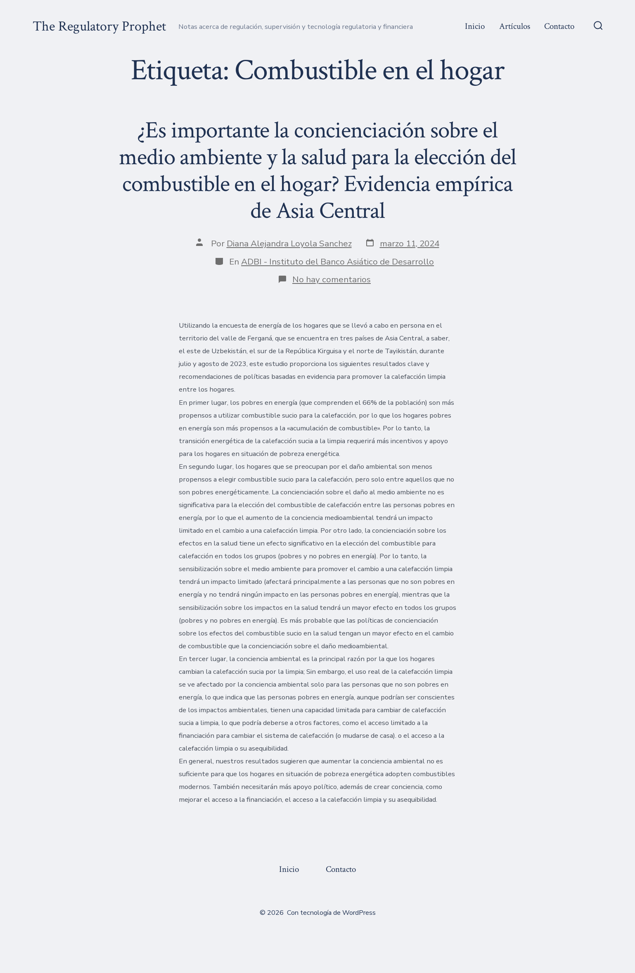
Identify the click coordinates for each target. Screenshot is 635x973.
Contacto (559, 26)
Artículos (514, 26)
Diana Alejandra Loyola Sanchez (289, 243)
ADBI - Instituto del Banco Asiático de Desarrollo (337, 261)
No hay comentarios (331, 279)
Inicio (475, 26)
